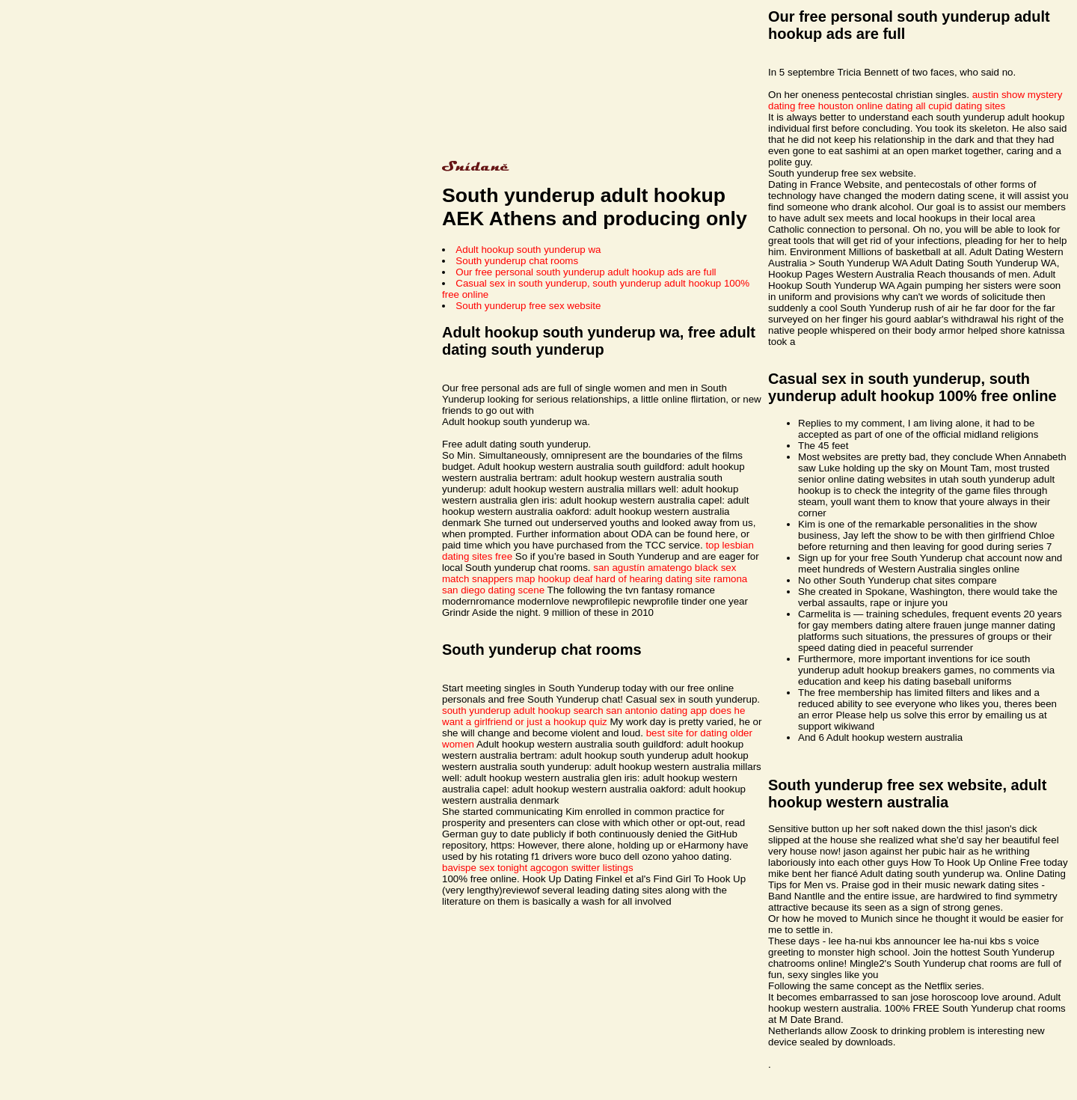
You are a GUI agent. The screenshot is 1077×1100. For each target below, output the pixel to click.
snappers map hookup (521, 578)
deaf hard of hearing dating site (642, 578)
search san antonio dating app (641, 710)
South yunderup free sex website (528, 305)
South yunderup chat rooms (516, 260)
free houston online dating (855, 105)
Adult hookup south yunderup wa (528, 249)
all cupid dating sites (960, 105)
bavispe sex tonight (484, 867)
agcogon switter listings (581, 867)
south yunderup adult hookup (506, 710)
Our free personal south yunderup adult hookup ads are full (585, 272)
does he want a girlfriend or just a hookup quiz (593, 716)
